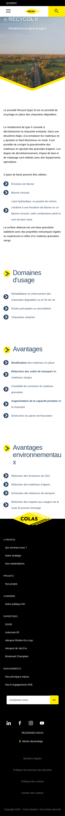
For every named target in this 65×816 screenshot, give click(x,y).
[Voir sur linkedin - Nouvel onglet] (9, 723)
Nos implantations (14, 563)
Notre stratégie (13, 555)
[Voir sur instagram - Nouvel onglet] (31, 723)
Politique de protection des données (32, 770)
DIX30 (8, 624)
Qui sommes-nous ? (16, 547)
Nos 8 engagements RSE (19, 684)
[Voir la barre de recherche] (56, 11)
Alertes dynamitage (32, 741)
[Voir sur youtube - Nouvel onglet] (42, 723)
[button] (8, 11)
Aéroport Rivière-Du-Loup (19, 640)
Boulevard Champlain (16, 656)
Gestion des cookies (32, 793)
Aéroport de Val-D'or (16, 648)
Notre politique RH (15, 604)
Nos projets (11, 584)
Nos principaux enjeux (17, 676)
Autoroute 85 (12, 632)
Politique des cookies (32, 781)
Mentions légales (32, 758)
